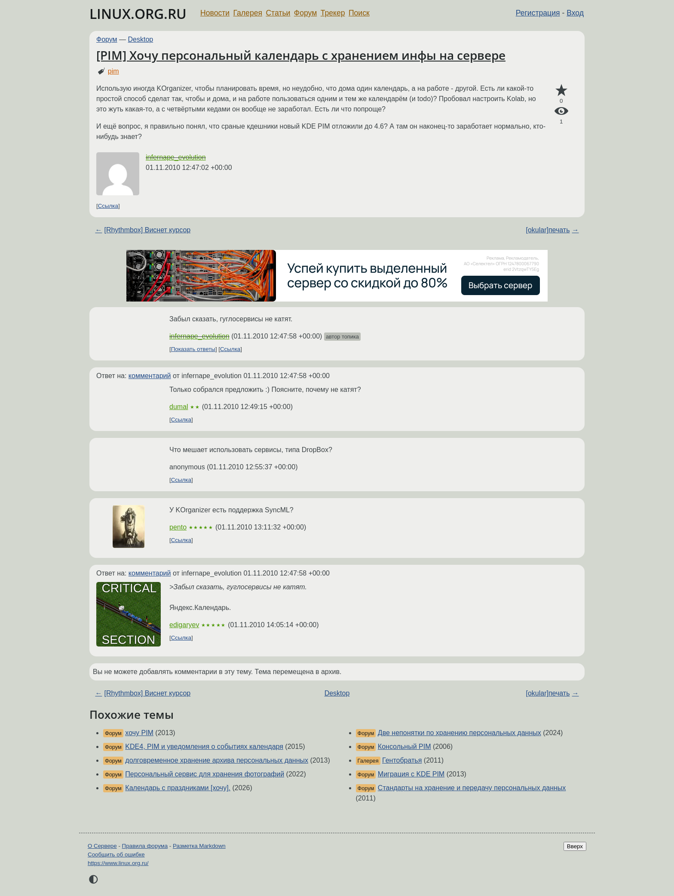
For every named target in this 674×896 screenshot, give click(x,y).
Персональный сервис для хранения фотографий (204, 774)
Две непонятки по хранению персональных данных (459, 732)
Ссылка (108, 206)
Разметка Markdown (199, 846)
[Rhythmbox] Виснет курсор (147, 230)
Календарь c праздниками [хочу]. (177, 787)
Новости (215, 13)
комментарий (150, 375)
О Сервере (102, 846)
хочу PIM (139, 732)
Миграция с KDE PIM (411, 774)
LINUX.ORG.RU (138, 13)
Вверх (575, 846)
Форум (305, 13)
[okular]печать (548, 230)
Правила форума (145, 846)
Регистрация (538, 13)
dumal (178, 406)
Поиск (359, 13)
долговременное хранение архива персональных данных (216, 760)
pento (178, 527)
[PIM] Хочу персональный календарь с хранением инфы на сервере (301, 55)
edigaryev (184, 624)
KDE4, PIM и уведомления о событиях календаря (204, 746)
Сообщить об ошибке (116, 854)
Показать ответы (193, 349)
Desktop (140, 39)
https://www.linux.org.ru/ (118, 863)
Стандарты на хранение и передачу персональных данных (472, 787)
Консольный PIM (404, 746)
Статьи (278, 13)
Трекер (333, 13)
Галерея (247, 13)
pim (113, 71)
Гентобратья (402, 760)
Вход (575, 13)
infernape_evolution (176, 157)
